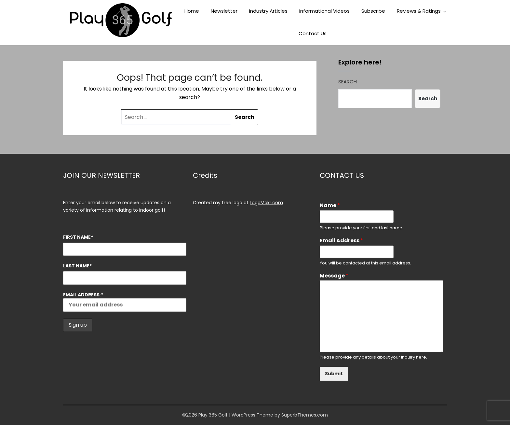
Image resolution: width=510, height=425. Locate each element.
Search (347, 81)
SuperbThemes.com (304, 415)
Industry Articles (268, 10)
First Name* (78, 237)
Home (191, 10)
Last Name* (77, 265)
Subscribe (373, 10)
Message (334, 276)
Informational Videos (324, 10)
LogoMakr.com (266, 202)
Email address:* (124, 301)
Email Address (341, 240)
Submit (334, 373)
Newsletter (224, 10)
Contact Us (313, 33)
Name (330, 205)
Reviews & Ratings (419, 10)
